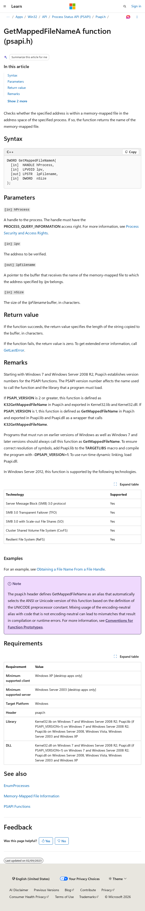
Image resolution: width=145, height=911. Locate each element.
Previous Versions (46, 890)
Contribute (88, 890)
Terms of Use (64, 896)
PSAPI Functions (17, 806)
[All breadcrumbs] (8, 17)
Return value (17, 87)
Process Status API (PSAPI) (71, 16)
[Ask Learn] (128, 17)
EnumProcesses (16, 785)
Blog (68, 890)
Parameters (16, 81)
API (44, 16)
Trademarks (87, 896)
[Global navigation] (4, 6)
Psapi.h (101, 16)
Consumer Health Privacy (27, 896)
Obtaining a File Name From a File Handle (71, 569)
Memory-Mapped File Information (31, 795)
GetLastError (14, 350)
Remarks (14, 93)
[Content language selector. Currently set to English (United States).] (30, 879)
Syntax (12, 75)
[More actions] (137, 17)
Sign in (136, 6)
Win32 (32, 16)
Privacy (106, 890)
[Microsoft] (72, 6)
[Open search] (124, 6)
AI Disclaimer (18, 890)
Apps (19, 16)
